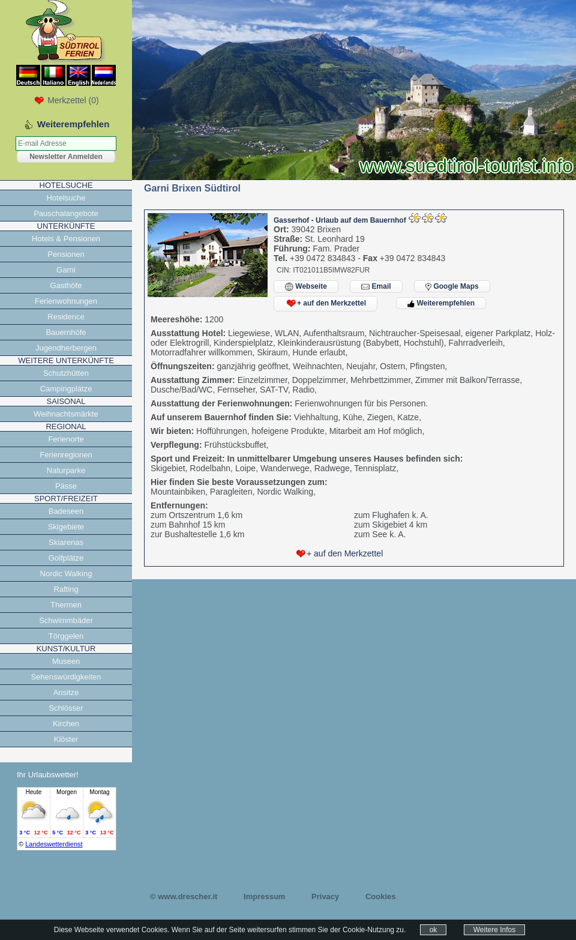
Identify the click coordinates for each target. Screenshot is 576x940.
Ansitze (66, 692)
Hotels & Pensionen (66, 238)
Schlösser (66, 708)
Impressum (264, 896)
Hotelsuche (65, 197)
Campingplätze (66, 388)
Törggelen (66, 635)
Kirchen (66, 723)
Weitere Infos (494, 930)
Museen (66, 661)
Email (376, 286)
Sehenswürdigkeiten (66, 676)
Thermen (66, 604)
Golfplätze (66, 557)
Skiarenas (66, 542)
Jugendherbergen (66, 347)
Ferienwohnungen (66, 301)
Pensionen (65, 254)
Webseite (306, 286)
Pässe (66, 485)
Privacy (325, 896)
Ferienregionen (66, 454)
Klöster (66, 739)
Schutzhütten (66, 373)
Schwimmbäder (66, 620)
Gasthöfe (66, 285)
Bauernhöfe (66, 332)
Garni (66, 269)
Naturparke (66, 470)
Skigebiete (66, 526)
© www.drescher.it (183, 896)
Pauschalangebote (66, 213)
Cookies (380, 896)
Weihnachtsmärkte (66, 413)
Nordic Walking (66, 573)
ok (433, 930)
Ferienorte (65, 439)
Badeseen (66, 511)
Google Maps (452, 286)
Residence (65, 316)
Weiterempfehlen (441, 303)
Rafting (65, 589)
